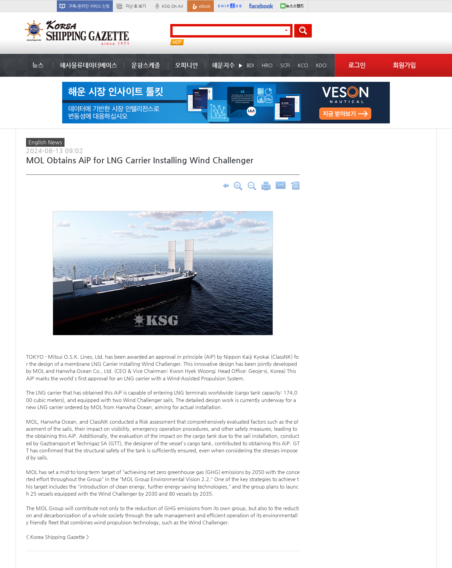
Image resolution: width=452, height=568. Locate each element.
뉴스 (38, 65)
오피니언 (186, 65)
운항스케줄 (145, 65)
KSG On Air (172, 6)
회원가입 (404, 65)
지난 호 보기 (135, 6)
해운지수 (223, 65)
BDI (250, 65)
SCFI (285, 65)
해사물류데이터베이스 (88, 65)
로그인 (357, 65)
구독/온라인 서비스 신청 (89, 6)
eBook (204, 6)
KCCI (303, 65)
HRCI (267, 65)
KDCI (321, 65)
